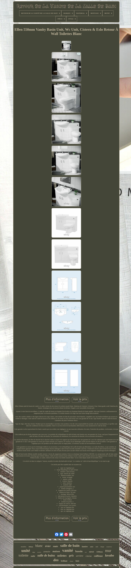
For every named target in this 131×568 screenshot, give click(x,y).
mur (108, 551)
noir (86, 552)
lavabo (109, 555)
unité (25, 550)
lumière (85, 547)
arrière (79, 555)
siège (33, 552)
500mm (31, 547)
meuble (39, 552)
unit (97, 547)
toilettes (62, 555)
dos (55, 560)
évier (48, 546)
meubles (23, 547)
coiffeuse (98, 556)
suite (33, 556)
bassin (78, 551)
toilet (91, 547)
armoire (46, 551)
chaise (71, 561)
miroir (91, 552)
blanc (39, 546)
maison (56, 551)
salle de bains (46, 555)
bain (77, 561)
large (102, 547)
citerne (89, 556)
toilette (23, 555)
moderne (109, 547)
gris (71, 555)
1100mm (99, 552)
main (55, 546)
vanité (67, 550)
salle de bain (70, 545)
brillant (64, 561)
